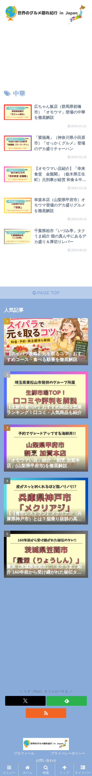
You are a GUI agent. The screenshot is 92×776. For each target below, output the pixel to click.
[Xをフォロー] (25, 701)
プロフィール (24, 753)
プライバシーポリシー (68, 753)
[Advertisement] (46, 634)
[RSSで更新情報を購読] (46, 713)
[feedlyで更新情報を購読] (66, 701)
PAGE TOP (46, 292)
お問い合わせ (46, 760)
